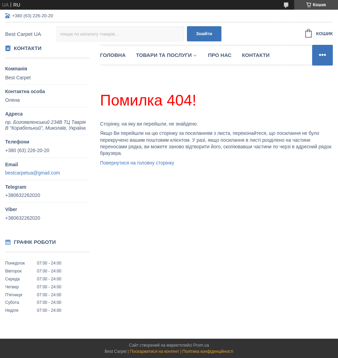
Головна (113, 55)
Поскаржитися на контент (154, 351)
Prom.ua (201, 345)
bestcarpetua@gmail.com (32, 173)
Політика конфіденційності (207, 351)
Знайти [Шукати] (204, 33)
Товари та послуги (164, 55)
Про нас (220, 55)
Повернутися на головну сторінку (137, 163)
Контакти (255, 55)
